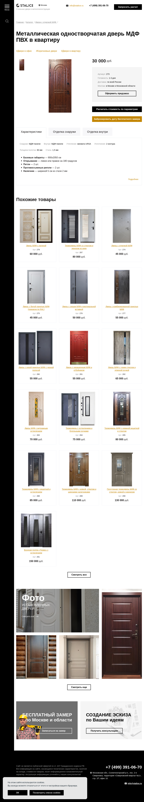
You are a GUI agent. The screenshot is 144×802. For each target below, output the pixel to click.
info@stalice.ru (74, 5)
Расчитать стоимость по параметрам (117, 109)
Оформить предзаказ (117, 93)
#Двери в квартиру (71, 51)
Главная (20, 22)
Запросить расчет (128, 7)
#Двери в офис (24, 51)
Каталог (30, 22)
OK (17, 792)
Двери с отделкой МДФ (46, 22)
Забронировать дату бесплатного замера (117, 119)
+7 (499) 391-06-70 (98, 5)
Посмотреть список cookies (46, 792)
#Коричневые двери (46, 51)
